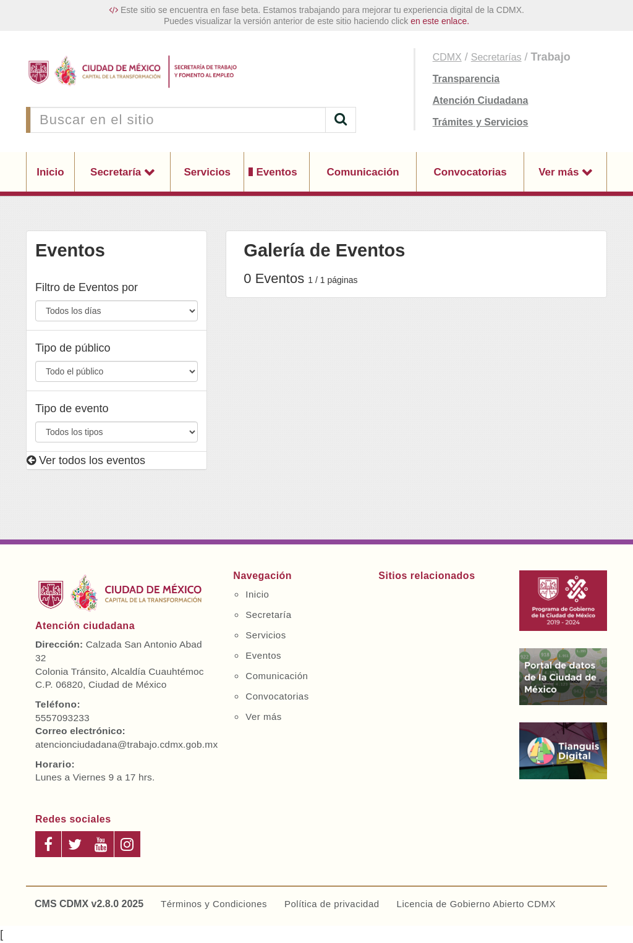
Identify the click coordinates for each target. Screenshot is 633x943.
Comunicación (363, 172)
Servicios (207, 172)
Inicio (50, 172)
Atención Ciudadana (481, 100)
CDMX (447, 57)
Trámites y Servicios (481, 122)
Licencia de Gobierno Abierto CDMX (476, 904)
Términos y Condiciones (214, 904)
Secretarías (496, 57)
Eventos (276, 172)
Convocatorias (470, 172)
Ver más (560, 172)
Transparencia (466, 79)
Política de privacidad (332, 904)
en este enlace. (439, 21)
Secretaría (117, 172)
